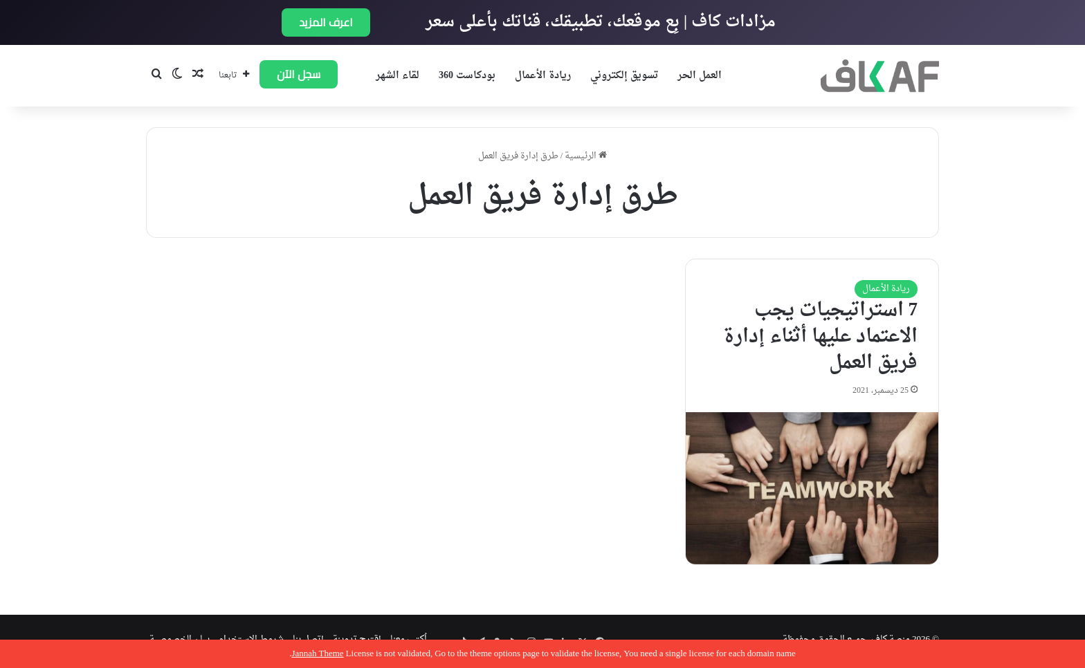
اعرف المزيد (326, 22)
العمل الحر (699, 75)
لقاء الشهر (397, 75)
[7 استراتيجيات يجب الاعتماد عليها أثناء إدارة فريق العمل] (812, 488)
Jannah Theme (317, 653)
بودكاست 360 (467, 75)
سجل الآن (298, 74)
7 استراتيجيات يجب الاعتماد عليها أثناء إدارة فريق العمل (820, 337)
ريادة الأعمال (543, 75)
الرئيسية (586, 156)
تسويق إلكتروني (624, 75)
